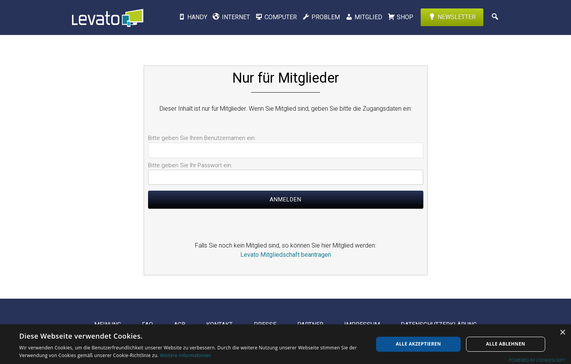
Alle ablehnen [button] (505, 344)
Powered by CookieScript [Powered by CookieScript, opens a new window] (537, 360)
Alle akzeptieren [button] (418, 344)
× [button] (562, 333)
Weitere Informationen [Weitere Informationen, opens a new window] (185, 355)
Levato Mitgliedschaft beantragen (285, 254)
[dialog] (285, 344)
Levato (107, 17)
